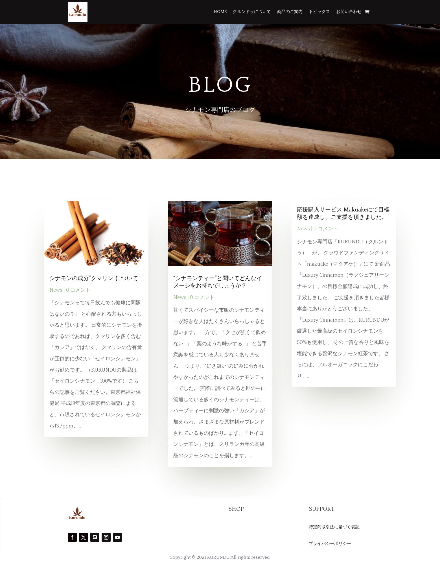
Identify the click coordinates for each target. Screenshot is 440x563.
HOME (220, 11)
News (55, 290)
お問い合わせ (349, 11)
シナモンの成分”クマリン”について (93, 278)
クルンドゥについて (252, 11)
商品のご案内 (290, 11)
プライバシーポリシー (330, 543)
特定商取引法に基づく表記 (334, 527)
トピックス (319, 11)
